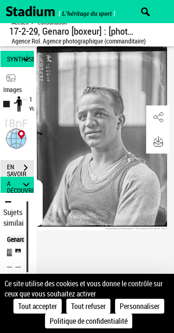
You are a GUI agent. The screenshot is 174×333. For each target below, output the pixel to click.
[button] (16, 137)
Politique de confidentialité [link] (89, 321)
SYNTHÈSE (20, 59)
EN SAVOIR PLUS (20, 168)
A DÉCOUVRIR (20, 185)
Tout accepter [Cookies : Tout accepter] (37, 306)
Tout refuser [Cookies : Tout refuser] (88, 306)
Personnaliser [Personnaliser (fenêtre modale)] (140, 306)
